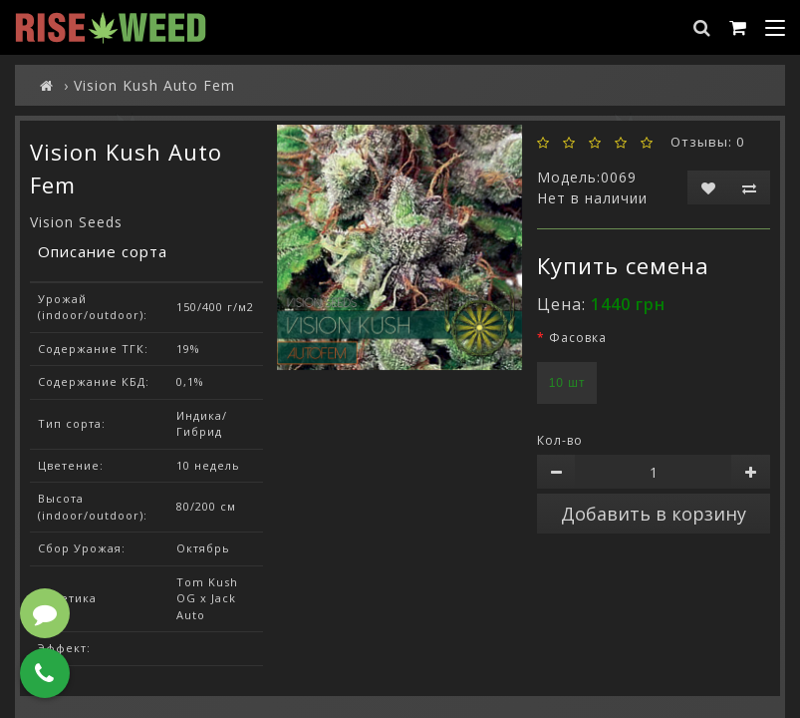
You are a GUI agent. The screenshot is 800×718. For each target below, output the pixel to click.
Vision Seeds (76, 221)
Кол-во (560, 440)
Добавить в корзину (653, 514)
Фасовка (578, 337)
